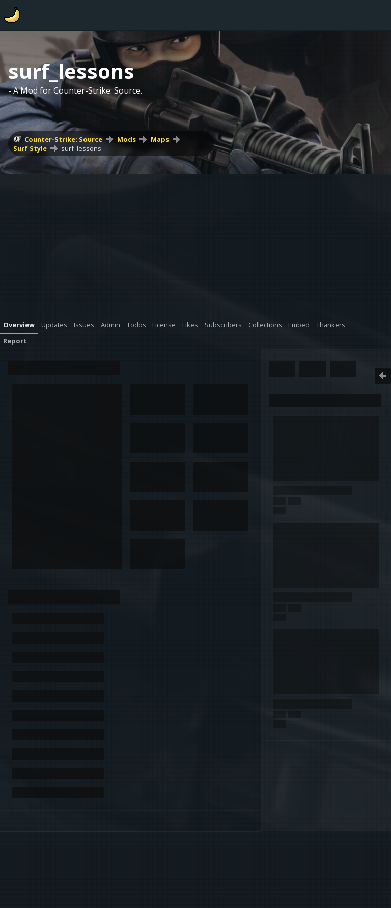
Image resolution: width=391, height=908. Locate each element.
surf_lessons (81, 148)
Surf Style (30, 148)
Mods (126, 139)
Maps (160, 139)
